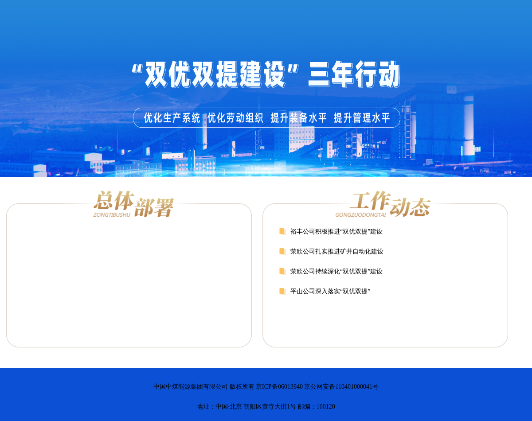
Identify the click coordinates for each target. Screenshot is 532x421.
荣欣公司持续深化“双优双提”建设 (336, 271)
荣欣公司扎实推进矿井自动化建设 (336, 251)
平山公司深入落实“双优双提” (330, 291)
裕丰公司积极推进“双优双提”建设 (336, 231)
